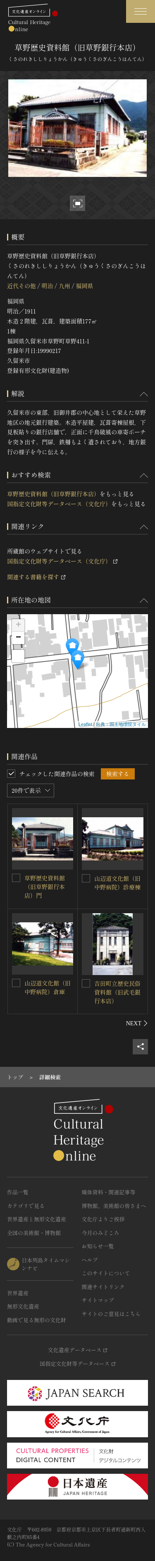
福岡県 (84, 286)
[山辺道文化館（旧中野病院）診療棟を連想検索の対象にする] (86, 878)
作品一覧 (18, 1192)
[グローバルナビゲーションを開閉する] (140, 11)
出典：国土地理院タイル (121, 724)
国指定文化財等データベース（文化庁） (59, 504)
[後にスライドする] (137, 1023)
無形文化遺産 (23, 1306)
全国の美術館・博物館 (34, 1233)
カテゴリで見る (26, 1206)
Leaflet (85, 724)
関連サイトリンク (103, 1287)
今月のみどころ (100, 1233)
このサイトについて (106, 1273)
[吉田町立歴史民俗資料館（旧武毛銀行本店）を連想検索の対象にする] (86, 983)
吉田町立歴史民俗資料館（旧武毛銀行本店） (117, 992)
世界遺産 (18, 1293)
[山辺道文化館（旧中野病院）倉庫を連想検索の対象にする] (16, 983)
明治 (47, 286)
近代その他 (21, 286)
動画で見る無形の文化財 (36, 1320)
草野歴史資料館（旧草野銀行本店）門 (44, 886)
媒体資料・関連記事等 (109, 1192)
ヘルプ (90, 1260)
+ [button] (18, 625)
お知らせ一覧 (98, 1246)
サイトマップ (98, 1300)
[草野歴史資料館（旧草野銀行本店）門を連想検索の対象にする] (16, 878)
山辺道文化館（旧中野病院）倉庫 (47, 987)
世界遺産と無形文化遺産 (36, 1219)
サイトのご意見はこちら (111, 1314)
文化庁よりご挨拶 (103, 1219)
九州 (64, 286)
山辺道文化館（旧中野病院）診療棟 (117, 882)
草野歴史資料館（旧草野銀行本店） (53, 494)
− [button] (18, 638)
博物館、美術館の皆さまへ (114, 1206)
